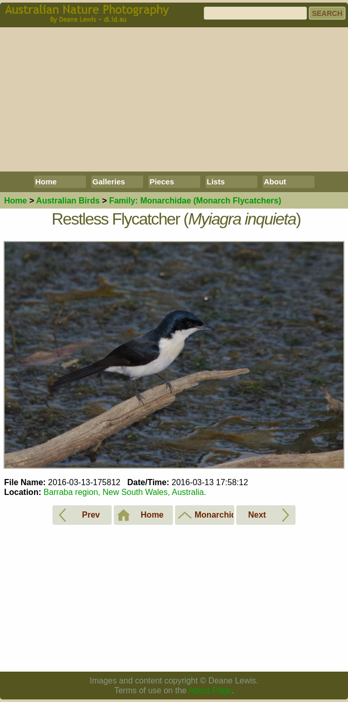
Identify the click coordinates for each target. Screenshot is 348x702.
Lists (216, 181)
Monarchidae (195, 200)
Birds (68, 200)
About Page (210, 690)
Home (46, 181)
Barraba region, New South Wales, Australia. (124, 492)
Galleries (109, 181)
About (275, 181)
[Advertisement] (174, 99)
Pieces (162, 181)
